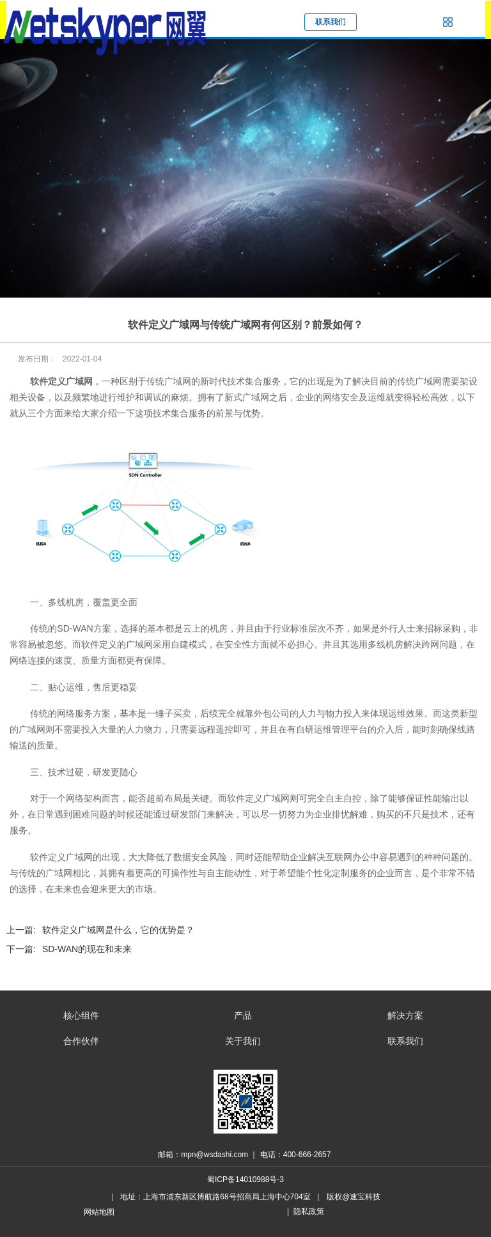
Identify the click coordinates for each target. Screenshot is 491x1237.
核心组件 (81, 1015)
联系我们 (405, 1041)
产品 (243, 1015)
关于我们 (243, 1041)
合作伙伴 (81, 1041)
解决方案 (405, 1015)
